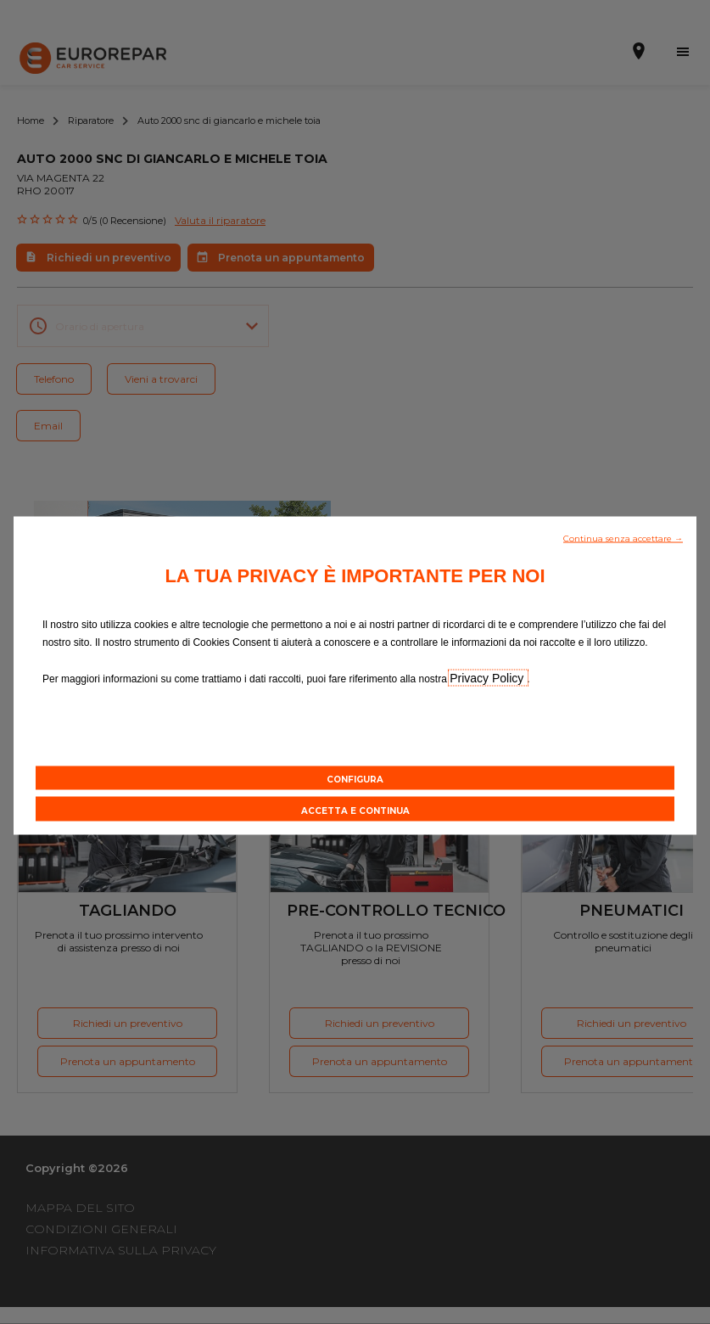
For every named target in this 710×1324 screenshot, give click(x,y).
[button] (623, 537)
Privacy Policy (488, 678)
